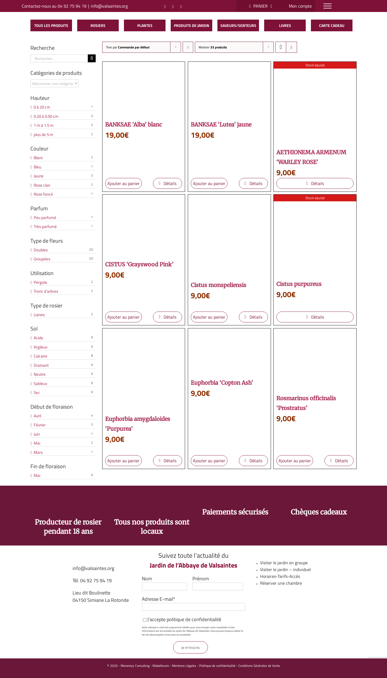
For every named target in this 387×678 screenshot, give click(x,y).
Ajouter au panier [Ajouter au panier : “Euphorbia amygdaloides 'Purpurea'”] (123, 460)
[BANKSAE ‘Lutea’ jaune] (229, 89)
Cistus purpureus (299, 284)
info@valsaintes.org (109, 6)
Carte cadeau (331, 25)
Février (40, 425)
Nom (147, 578)
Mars (38, 452)
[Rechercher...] (59, 58)
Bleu (37, 167)
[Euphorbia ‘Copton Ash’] (229, 351)
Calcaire (40, 356)
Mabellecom (160, 665)
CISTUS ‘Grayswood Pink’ (139, 264)
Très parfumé (45, 227)
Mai (37, 443)
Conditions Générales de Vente (259, 665)
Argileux (41, 347)
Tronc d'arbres (46, 291)
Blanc (38, 158)
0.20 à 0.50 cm (46, 116)
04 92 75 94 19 (96, 580)
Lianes (39, 315)
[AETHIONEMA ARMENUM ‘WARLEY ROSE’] (315, 103)
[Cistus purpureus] (315, 235)
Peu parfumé (45, 218)
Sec (37, 393)
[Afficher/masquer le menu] (327, 6)
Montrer (213, 47)
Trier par (127, 47)
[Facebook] (173, 7)
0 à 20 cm (42, 107)
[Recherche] (92, 58)
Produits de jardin (191, 25)
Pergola (40, 282)
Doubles (41, 250)
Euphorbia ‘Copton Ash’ (222, 382)
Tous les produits (51, 25)
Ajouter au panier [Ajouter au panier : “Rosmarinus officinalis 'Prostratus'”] (295, 460)
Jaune (38, 176)
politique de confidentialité (194, 619)
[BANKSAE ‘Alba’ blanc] (143, 89)
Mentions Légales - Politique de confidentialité (203, 665)
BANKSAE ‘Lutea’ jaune (221, 124)
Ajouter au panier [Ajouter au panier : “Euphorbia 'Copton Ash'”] (209, 460)
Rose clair (42, 185)
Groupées (42, 259)
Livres (285, 25)
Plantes (144, 25)
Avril (37, 416)
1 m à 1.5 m (44, 125)
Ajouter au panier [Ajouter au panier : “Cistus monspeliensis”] (209, 317)
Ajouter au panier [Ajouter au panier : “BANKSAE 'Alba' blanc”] (123, 183)
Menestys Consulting (135, 665)
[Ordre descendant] (188, 47)
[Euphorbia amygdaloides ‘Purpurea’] (143, 369)
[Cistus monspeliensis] (229, 236)
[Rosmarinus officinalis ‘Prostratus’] (315, 359)
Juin (37, 434)
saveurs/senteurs (238, 25)
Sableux (40, 384)
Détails (170, 183)
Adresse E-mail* (158, 599)
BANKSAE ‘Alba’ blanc (133, 124)
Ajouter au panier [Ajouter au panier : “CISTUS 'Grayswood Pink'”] (123, 317)
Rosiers (97, 25)
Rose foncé (43, 194)
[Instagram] (165, 7)
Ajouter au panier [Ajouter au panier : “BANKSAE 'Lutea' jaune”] (209, 183)
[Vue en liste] (291, 47)
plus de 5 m (43, 135)
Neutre (40, 374)
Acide (38, 338)
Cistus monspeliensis (218, 285)
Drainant (41, 365)
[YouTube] (181, 7)
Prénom (200, 578)
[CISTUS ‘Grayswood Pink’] (143, 226)
